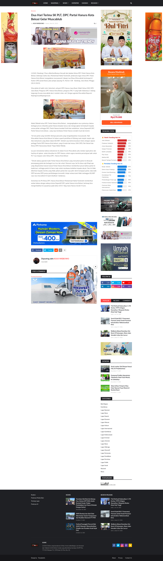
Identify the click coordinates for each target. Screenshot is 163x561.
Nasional (103, 468)
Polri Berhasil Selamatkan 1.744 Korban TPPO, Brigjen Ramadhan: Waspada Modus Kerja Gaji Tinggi (121, 309)
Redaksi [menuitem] (94, 3)
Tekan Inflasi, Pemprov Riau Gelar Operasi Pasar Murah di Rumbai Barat (120, 388)
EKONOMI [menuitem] (75, 3)
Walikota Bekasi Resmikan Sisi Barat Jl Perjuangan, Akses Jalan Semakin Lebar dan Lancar (121, 333)
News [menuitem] (65, 3)
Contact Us (128, 558)
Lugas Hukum (105, 425)
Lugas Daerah (105, 416)
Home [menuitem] (45, 3)
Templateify (41, 558)
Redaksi (33, 495)
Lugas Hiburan (105, 422)
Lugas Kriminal (105, 438)
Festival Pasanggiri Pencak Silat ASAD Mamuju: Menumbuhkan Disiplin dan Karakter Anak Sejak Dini (86, 527)
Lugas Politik (104, 462)
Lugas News (104, 413)
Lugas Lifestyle (105, 441)
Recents (116, 300)
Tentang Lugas (35, 501)
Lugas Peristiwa (105, 459)
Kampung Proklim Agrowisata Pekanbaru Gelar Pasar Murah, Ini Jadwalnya (120, 377)
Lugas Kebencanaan (106, 435)
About (114, 558)
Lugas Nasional (105, 410)
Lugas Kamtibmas (106, 431)
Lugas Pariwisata (106, 453)
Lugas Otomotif (105, 450)
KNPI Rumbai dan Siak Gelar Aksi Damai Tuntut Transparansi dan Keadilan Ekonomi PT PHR (86, 516)
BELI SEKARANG (116, 122)
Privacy (120, 558)
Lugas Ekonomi (105, 419)
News (102, 471)
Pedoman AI (34, 504)
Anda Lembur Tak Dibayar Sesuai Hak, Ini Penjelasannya (121, 367)
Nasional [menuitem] (54, 3)
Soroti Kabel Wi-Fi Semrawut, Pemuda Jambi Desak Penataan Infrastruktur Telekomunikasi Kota (121, 321)
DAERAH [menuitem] (85, 3)
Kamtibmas (104, 407)
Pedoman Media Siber (37, 498)
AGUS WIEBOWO (61, 258)
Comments (127, 300)
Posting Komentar (36, 276)
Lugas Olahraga (105, 447)
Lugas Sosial (104, 465)
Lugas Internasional (106, 428)
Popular (106, 300)
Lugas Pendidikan (106, 456)
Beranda (33, 11)
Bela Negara (104, 404)
